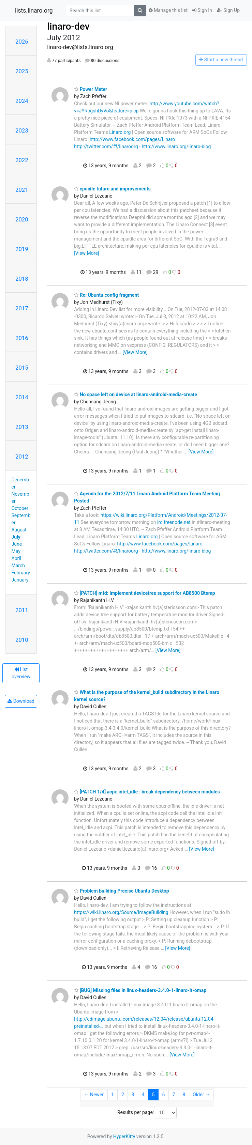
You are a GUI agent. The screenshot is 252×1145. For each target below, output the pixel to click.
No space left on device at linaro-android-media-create (135, 394)
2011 (21, 610)
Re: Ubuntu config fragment (106, 295)
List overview (21, 673)
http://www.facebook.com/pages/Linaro (132, 139)
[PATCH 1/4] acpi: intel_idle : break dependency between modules (147, 791)
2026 (21, 41)
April (16, 558)
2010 (21, 639)
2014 (21, 397)
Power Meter (90, 89)
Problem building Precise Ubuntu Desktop (121, 891)
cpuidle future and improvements (112, 188)
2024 (21, 100)
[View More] (86, 253)
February (21, 572)
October (20, 508)
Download (21, 701)
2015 (21, 367)
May (16, 551)
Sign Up (228, 10)
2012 (21, 456)
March (18, 565)
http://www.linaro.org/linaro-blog (176, 146)
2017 (21, 308)
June (17, 544)
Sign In (202, 10)
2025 (21, 71)
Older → (201, 1094)
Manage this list (168, 10)
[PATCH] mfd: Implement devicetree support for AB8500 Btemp (144, 593)
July (16, 537)
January (20, 580)
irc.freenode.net (174, 522)
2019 (21, 249)
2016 (21, 338)
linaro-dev (68, 26)
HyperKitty (124, 1136)
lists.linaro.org (34, 10)
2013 (21, 426)
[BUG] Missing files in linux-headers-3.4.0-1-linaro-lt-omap (140, 990)
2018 (21, 278)
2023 (21, 130)
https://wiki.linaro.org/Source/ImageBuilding (121, 912)
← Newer (94, 1094)
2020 (21, 219)
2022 (21, 160)
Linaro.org (120, 132)
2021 (21, 189)
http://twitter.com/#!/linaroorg (106, 146)
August (19, 529)
